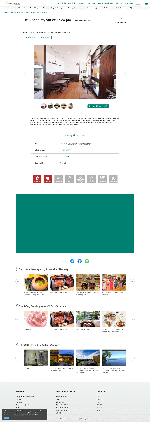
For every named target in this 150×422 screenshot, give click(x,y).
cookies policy (19, 415)
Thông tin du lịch (61, 396)
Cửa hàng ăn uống (17, 12)
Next (124, 72)
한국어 (99, 402)
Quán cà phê (45, 37)
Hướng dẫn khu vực (56, 8)
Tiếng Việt (100, 410)
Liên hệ (58, 413)
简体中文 (99, 407)
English (99, 399)
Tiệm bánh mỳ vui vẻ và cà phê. (36, 12)
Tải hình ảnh (60, 402)
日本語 (99, 396)
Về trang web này (61, 410)
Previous (25, 72)
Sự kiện (106, 8)
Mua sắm (19, 402)
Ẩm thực (18, 399)
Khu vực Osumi (30, 37)
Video (58, 399)
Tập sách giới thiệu (62, 405)
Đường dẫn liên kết (62, 407)
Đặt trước (19, 407)
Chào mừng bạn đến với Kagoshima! (31, 8)
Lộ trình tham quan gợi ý (90, 8)
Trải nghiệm (72, 8)
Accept (6, 417)
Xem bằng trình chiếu (100, 106)
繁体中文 (99, 405)
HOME (6, 12)
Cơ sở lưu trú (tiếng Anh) (123, 8)
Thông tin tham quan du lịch (25, 396)
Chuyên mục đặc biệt (22, 405)
